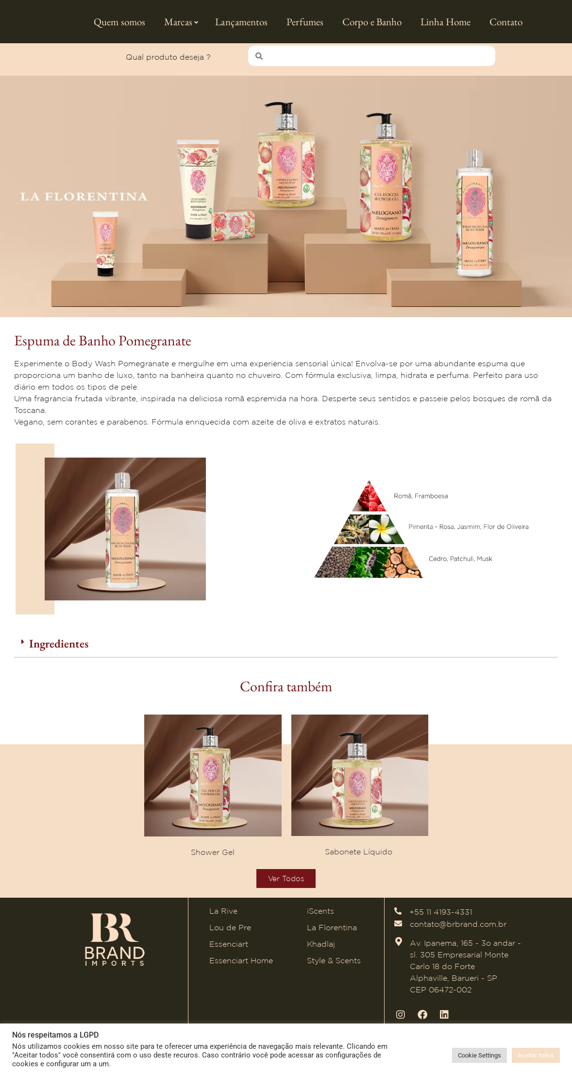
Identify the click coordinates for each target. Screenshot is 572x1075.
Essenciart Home (241, 965)
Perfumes (304, 21)
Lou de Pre (230, 932)
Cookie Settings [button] (479, 1055)
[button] (286, 649)
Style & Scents (334, 965)
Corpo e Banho (372, 21)
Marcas (181, 21)
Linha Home (446, 21)
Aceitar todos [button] (536, 1055)
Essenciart (228, 948)
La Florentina (332, 932)
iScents (320, 915)
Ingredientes (58, 648)
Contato (506, 21)
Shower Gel (213, 856)
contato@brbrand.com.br (458, 928)
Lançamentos (241, 21)
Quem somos (119, 21)
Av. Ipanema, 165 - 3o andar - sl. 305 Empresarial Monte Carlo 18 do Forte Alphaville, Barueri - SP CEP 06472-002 (465, 970)
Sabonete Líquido (360, 856)
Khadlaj (321, 948)
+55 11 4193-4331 (440, 916)
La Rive (223, 915)
